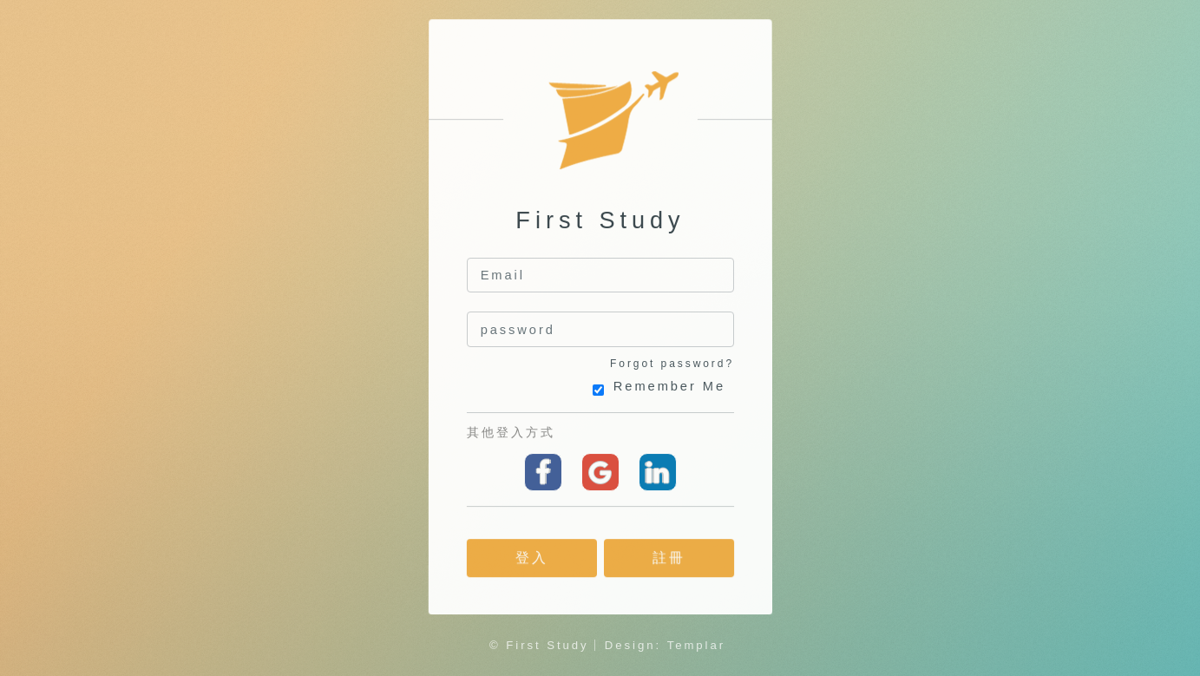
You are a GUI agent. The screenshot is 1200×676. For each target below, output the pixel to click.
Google (599, 472)
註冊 (668, 558)
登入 (531, 558)
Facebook (543, 472)
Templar (696, 645)
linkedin (657, 472)
